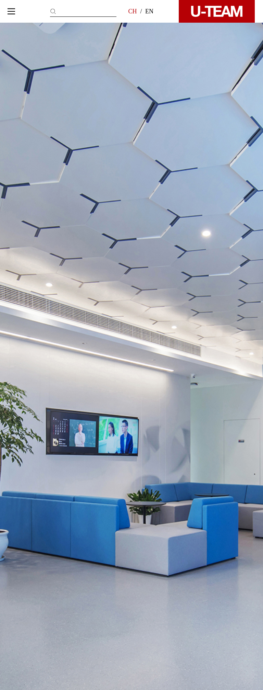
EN (149, 11)
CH (132, 11)
